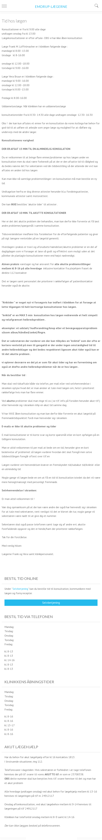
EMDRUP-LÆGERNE (51, 6)
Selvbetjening (20, 588)
